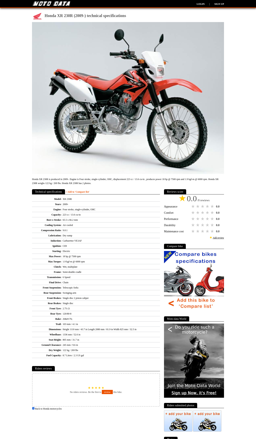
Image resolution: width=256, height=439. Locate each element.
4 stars (207, 206)
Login (201, 4)
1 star (193, 206)
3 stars (203, 206)
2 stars (198, 206)
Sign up (219, 4)
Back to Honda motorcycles (47, 408)
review (107, 392)
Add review (218, 237)
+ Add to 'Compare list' (78, 191)
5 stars (212, 206)
